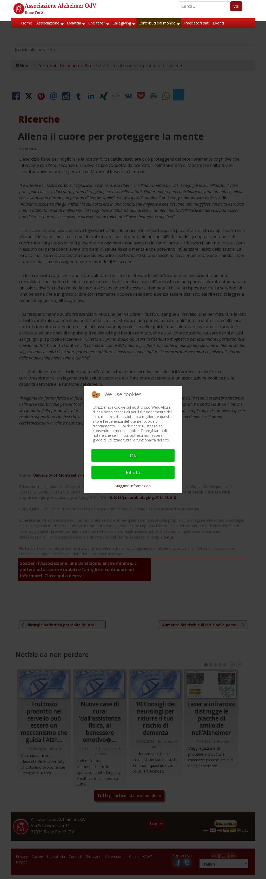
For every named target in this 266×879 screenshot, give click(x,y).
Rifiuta (133, 472)
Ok (133, 455)
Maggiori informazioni (133, 485)
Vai (236, 6)
